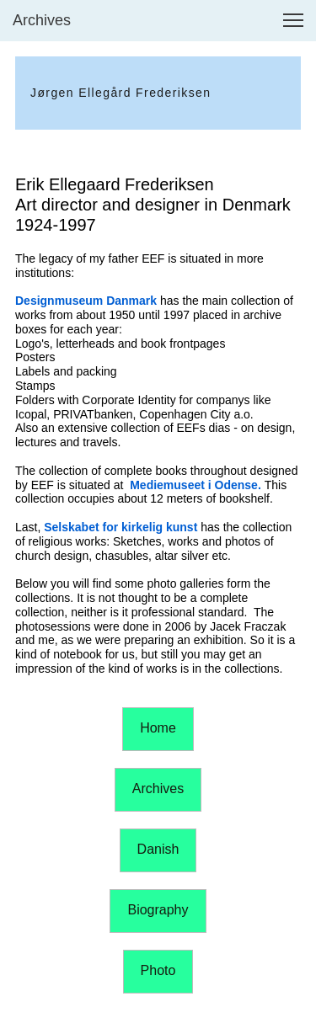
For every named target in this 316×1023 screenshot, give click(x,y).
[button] (293, 20)
